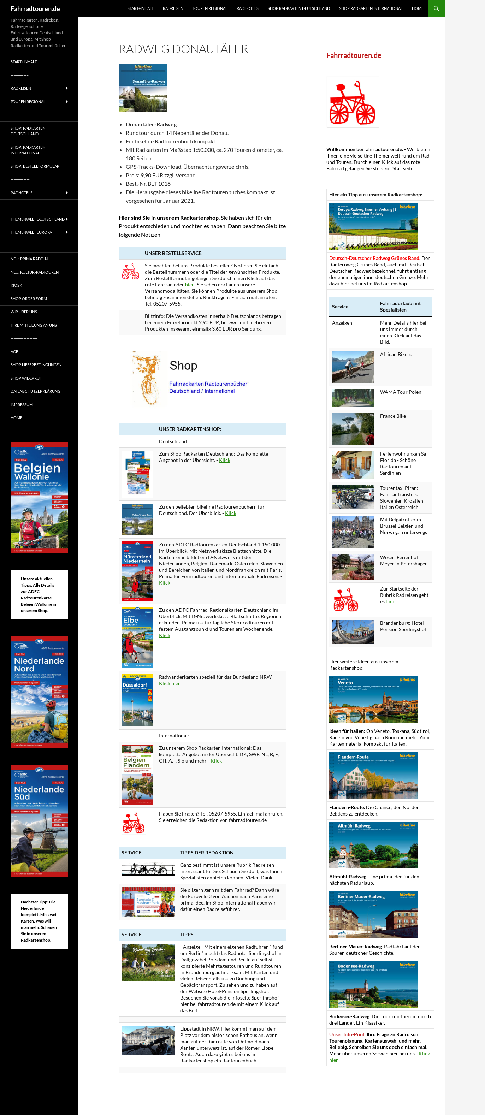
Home (418, 8)
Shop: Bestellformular (35, 166)
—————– (20, 75)
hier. (190, 284)
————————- (24, 338)
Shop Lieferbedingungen (36, 364)
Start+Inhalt (141, 8)
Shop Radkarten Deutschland (299, 8)
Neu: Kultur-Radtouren (35, 272)
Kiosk (16, 285)
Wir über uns (24, 311)
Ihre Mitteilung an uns (34, 325)
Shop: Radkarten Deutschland (28, 131)
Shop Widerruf (26, 378)
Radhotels (248, 8)
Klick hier (169, 683)
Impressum (22, 404)
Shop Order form (29, 298)
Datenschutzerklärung (35, 391)
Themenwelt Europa (31, 232)
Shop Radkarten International (371, 8)
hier (390, 601)
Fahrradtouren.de (35, 8)
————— (18, 245)
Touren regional (210, 8)
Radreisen (173, 8)
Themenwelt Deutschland (38, 219)
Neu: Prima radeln (29, 258)
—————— (20, 179)
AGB (14, 351)
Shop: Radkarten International (28, 150)
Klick (224, 460)
